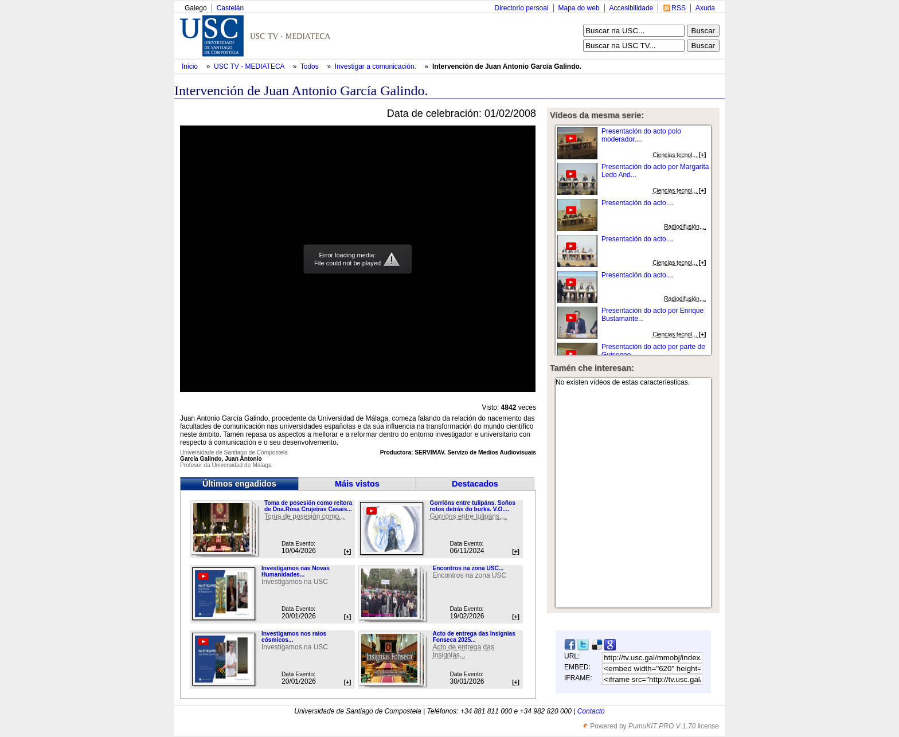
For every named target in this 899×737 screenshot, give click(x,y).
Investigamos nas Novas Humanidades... (295, 571)
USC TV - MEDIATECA (250, 66)
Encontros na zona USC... (467, 568)
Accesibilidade (631, 8)
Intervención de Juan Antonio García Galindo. (506, 66)
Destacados (475, 483)
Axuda (705, 8)
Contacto (591, 711)
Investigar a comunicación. (376, 66)
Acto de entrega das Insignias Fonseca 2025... (473, 636)
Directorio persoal (521, 8)
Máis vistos (357, 483)
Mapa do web (579, 8)
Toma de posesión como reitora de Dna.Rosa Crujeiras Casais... (308, 506)
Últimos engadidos (239, 483)
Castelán (230, 8)
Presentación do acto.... (637, 203)
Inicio (191, 66)
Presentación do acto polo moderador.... (641, 135)
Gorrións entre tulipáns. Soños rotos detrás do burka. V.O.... (472, 506)
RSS (678, 8)
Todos (310, 66)
